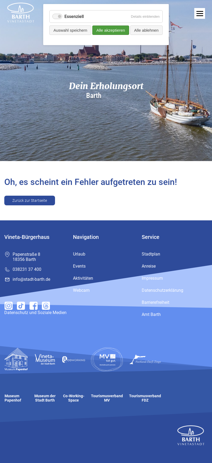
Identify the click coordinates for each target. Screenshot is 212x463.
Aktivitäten (83, 278)
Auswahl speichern (70, 30)
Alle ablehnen (146, 30)
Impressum (152, 278)
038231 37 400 (27, 269)
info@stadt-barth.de (31, 279)
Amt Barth (151, 314)
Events (79, 266)
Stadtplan (151, 254)
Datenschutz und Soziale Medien (35, 312)
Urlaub (79, 254)
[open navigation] (200, 13)
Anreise (149, 266)
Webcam (81, 290)
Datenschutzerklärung (162, 290)
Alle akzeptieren (110, 30)
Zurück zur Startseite (29, 200)
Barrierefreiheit (155, 302)
